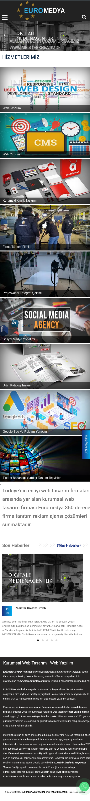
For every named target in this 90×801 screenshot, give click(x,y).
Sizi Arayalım (86, 444)
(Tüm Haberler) (69, 545)
